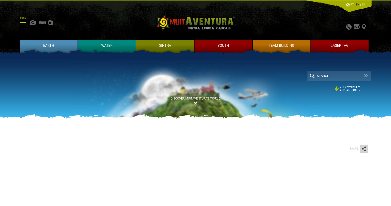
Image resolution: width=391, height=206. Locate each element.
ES (363, 4)
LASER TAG (340, 46)
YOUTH (223, 46)
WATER (106, 46)
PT (352, 4)
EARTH (48, 46)
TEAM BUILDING (281, 46)
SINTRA (165, 46)
